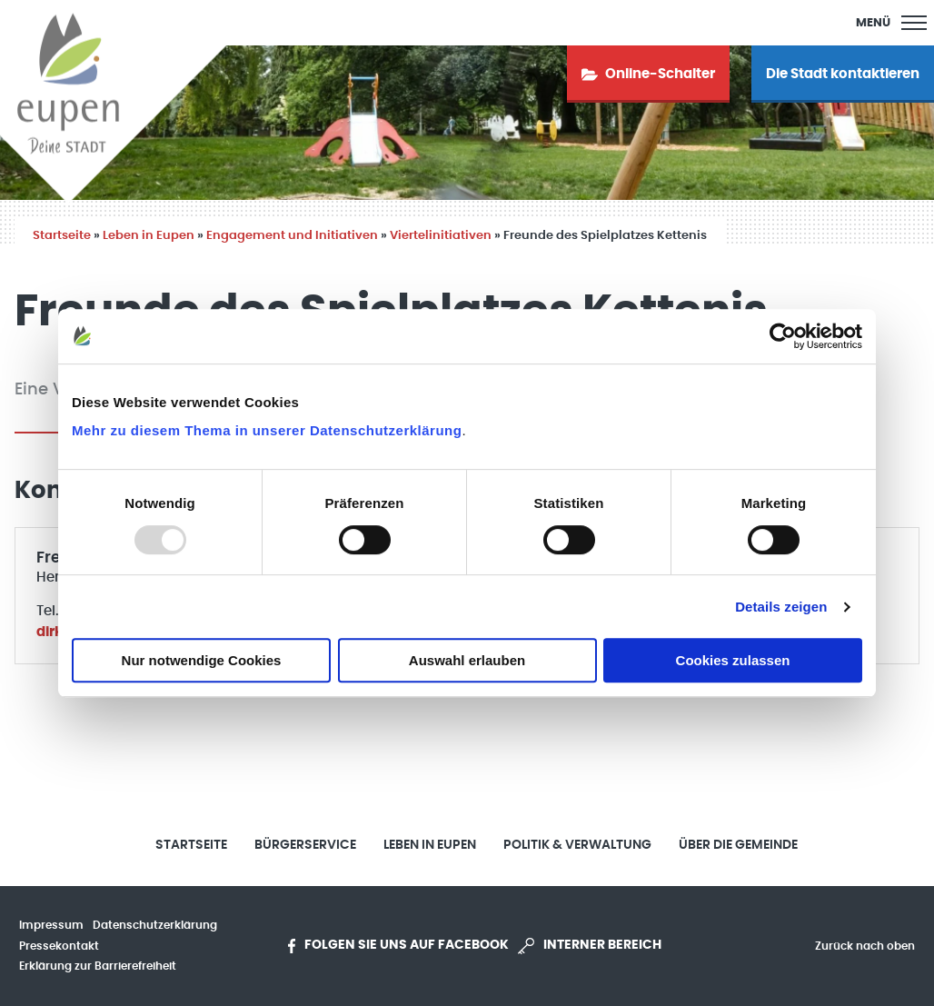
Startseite (62, 236)
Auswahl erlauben (467, 660)
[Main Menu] (891, 22)
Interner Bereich (589, 946)
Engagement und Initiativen (292, 236)
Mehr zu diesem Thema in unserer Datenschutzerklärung (267, 430)
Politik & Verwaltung (577, 845)
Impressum (51, 925)
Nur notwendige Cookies (202, 660)
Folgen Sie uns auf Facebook (398, 946)
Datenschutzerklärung (155, 925)
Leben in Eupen (148, 236)
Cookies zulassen (733, 660)
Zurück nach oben (865, 946)
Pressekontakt (59, 946)
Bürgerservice (305, 845)
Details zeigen (781, 606)
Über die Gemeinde (738, 845)
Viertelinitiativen (441, 236)
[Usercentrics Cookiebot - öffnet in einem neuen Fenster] (782, 336)
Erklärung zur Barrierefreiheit (97, 966)
